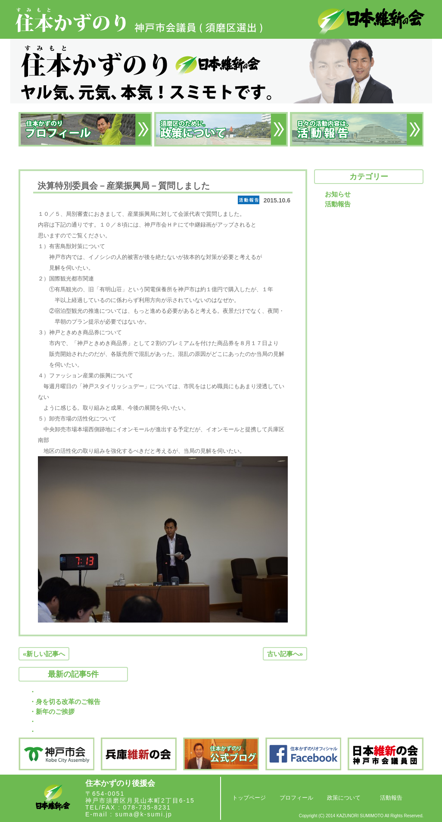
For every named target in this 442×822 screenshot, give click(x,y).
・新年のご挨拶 (52, 711)
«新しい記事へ (44, 653)
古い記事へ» (285, 653)
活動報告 (338, 204)
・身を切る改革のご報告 (64, 701)
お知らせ (338, 194)
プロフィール (296, 797)
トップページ (249, 797)
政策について (344, 797)
